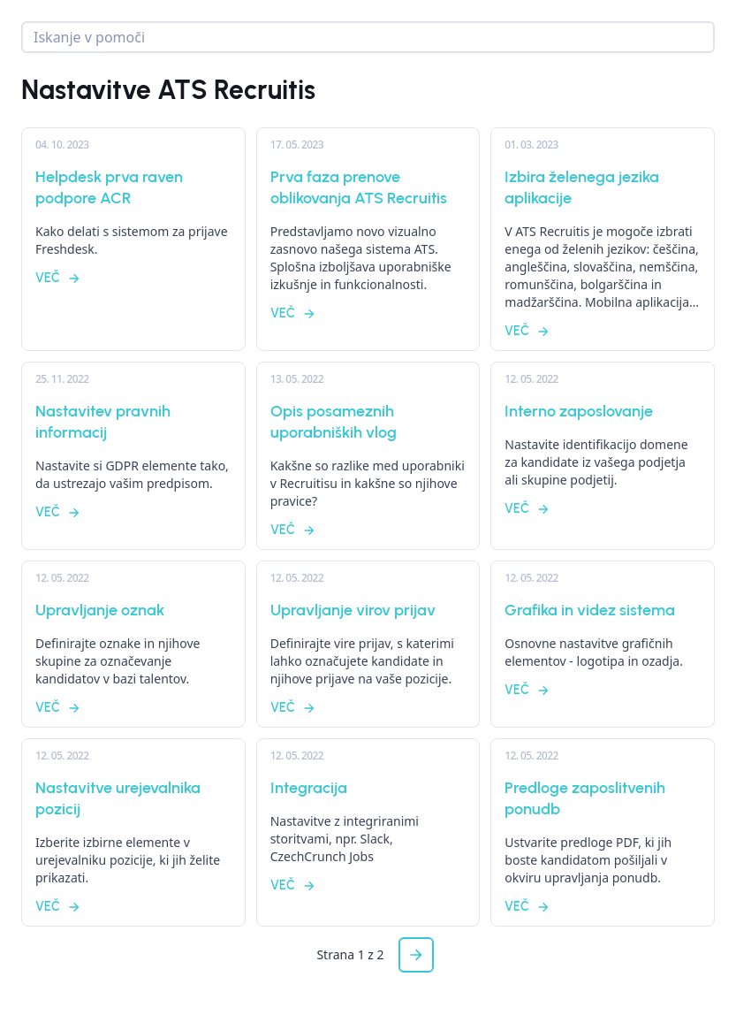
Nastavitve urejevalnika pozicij (118, 798)
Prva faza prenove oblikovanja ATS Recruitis (358, 187)
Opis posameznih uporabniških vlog (333, 421)
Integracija (308, 788)
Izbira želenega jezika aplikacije (582, 187)
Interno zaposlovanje (579, 411)
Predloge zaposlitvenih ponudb (585, 798)
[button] (416, 955)
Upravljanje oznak (99, 610)
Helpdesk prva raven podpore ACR (109, 187)
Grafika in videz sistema (590, 610)
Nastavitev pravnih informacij (103, 421)
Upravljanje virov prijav (353, 610)
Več (58, 278)
